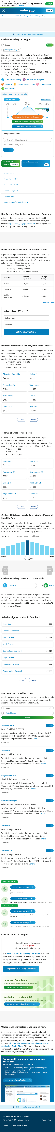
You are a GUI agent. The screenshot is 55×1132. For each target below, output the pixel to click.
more (36, 738)
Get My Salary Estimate (27, 331)
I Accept (49, 4)
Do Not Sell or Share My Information (15, 1126)
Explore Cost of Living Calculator (21, 968)
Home (3, 16)
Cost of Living (9, 196)
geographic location (26, 223)
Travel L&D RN (7, 725)
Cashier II (12, 585)
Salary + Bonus (14, 94)
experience (13, 223)
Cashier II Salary (35, 16)
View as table (46, 100)
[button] (11, 50)
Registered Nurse (8, 775)
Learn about (18, 1080)
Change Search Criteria (11, 133)
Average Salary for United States (16, 202)
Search (49, 45)
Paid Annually (12, 99)
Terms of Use (46, 1120)
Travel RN (5, 750)
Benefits (24, 94)
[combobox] (27, 45)
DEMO (49, 10)
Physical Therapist (9, 800)
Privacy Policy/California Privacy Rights (16, 1120)
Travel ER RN (7, 850)
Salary (9, 16)
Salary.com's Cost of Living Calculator (24, 953)
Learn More (21, 5)
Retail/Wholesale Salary (21, 16)
